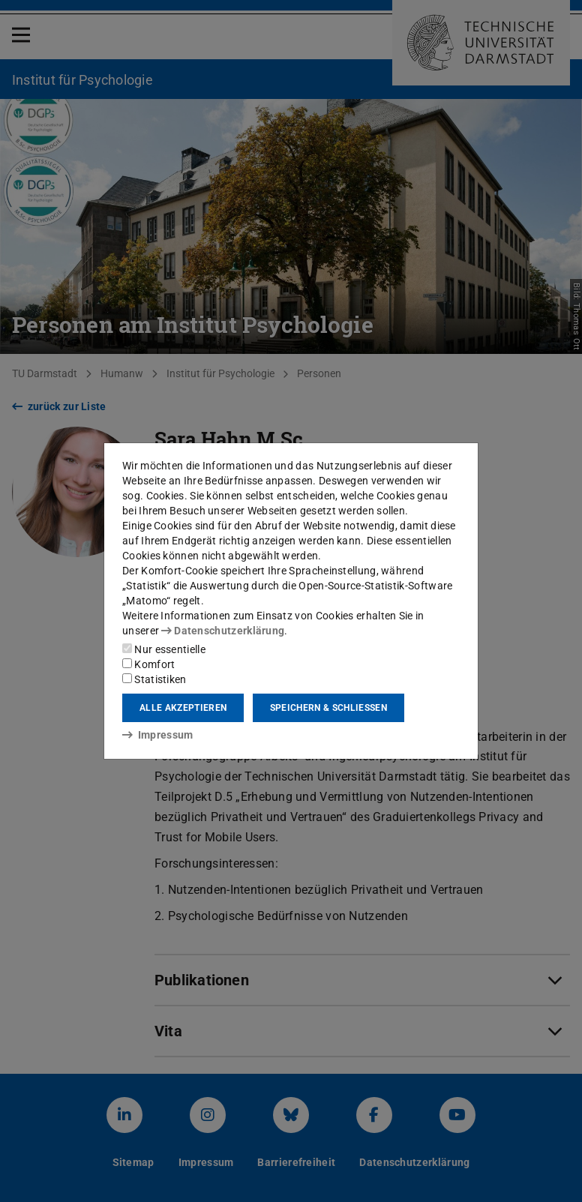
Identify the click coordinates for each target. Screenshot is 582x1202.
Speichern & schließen (328, 708)
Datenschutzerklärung (222, 631)
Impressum (158, 735)
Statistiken (154, 679)
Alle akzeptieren (183, 708)
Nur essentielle (164, 649)
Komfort (148, 664)
